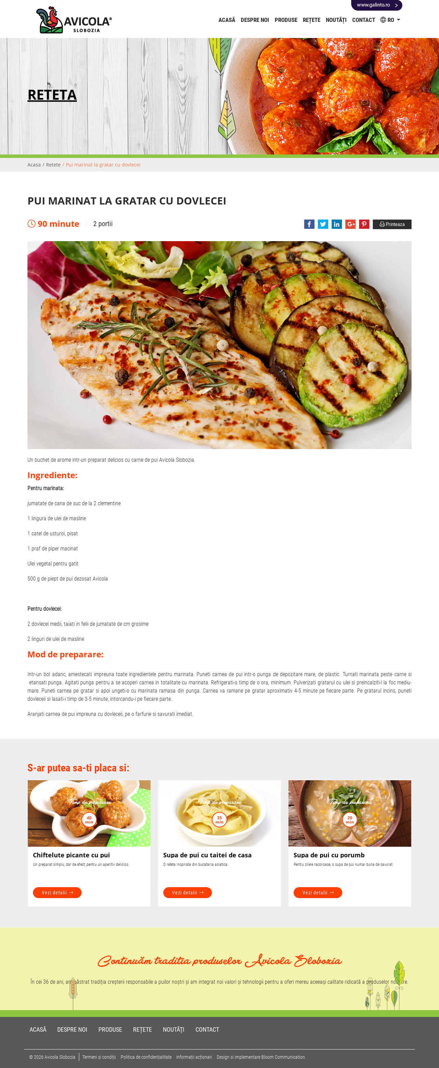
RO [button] (387, 19)
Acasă (228, 19)
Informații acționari (194, 1057)
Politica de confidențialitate (146, 1057)
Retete (53, 164)
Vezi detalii (57, 892)
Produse (286, 19)
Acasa (34, 164)
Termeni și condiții (99, 1057)
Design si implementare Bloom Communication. (261, 1057)
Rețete (311, 19)
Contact (363, 19)
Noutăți (336, 19)
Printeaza (392, 224)
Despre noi (255, 19)
